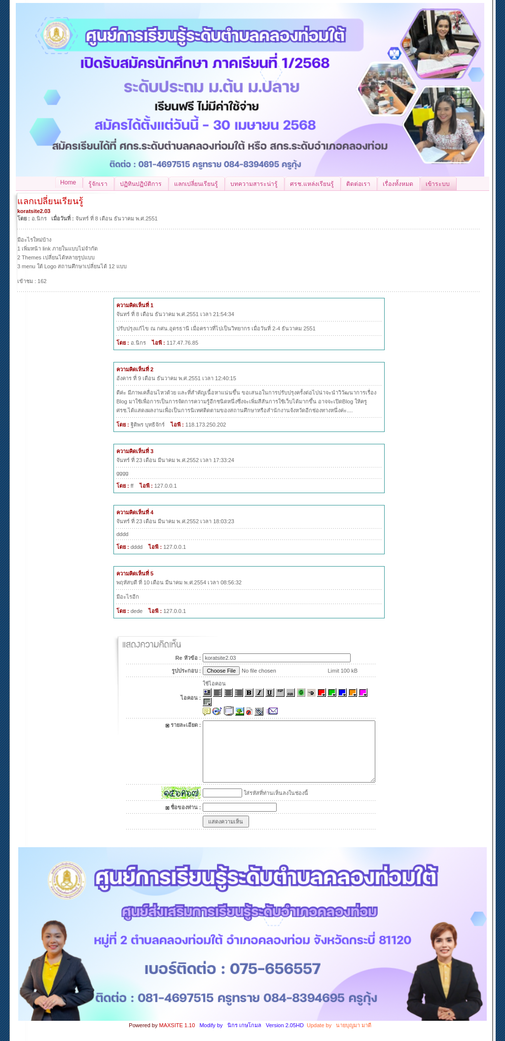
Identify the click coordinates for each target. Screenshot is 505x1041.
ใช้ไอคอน (214, 683)
